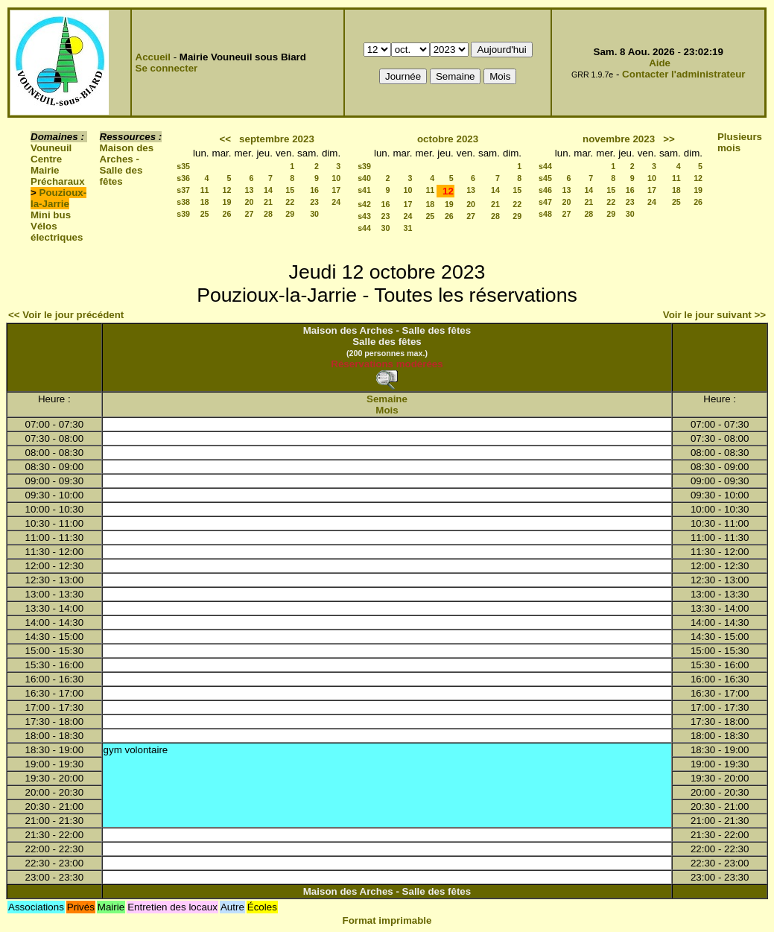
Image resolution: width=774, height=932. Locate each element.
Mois (386, 410)
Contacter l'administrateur (683, 74)
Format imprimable (387, 920)
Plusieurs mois (739, 142)
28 (268, 213)
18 (204, 201)
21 (268, 201)
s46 (545, 190)
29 (289, 213)
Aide (659, 63)
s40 (364, 178)
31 (408, 228)
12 (227, 190)
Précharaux (58, 181)
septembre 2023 (276, 139)
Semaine (387, 399)
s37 (183, 190)
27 (249, 213)
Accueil (153, 57)
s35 (183, 166)
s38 (183, 201)
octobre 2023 (447, 139)
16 (314, 190)
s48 (545, 213)
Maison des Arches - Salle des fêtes (127, 164)
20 (249, 201)
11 (204, 190)
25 (204, 213)
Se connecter (167, 68)
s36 (183, 178)
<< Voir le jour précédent (66, 314)
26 (227, 213)
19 (227, 201)
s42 (364, 204)
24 (336, 201)
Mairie (45, 170)
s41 (364, 190)
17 (336, 190)
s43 (364, 216)
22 (289, 201)
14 (268, 190)
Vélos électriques (57, 232)
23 (314, 201)
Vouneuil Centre (51, 153)
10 (336, 178)
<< (225, 139)
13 (249, 190)
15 (289, 190)
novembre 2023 (619, 139)
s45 (545, 178)
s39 (183, 213)
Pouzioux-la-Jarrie (58, 198)
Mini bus (51, 215)
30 (314, 213)
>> (669, 139)
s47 (545, 201)
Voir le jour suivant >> (714, 314)
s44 (364, 228)
